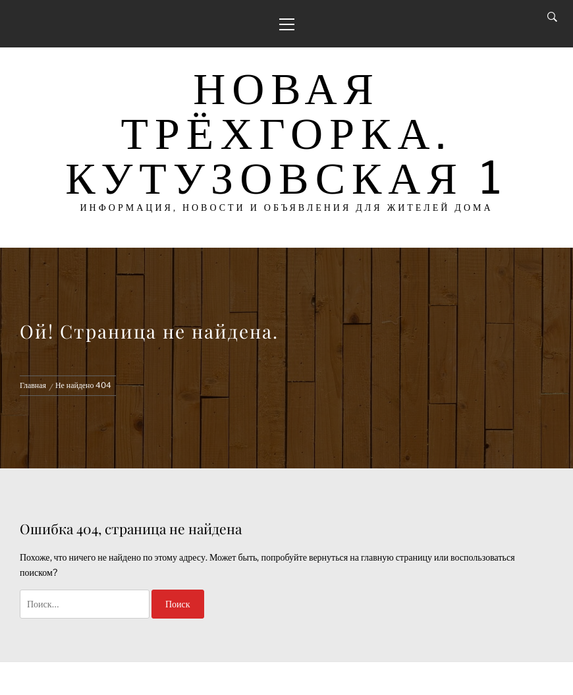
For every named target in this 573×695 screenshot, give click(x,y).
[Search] (552, 17)
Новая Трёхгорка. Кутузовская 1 (286, 133)
